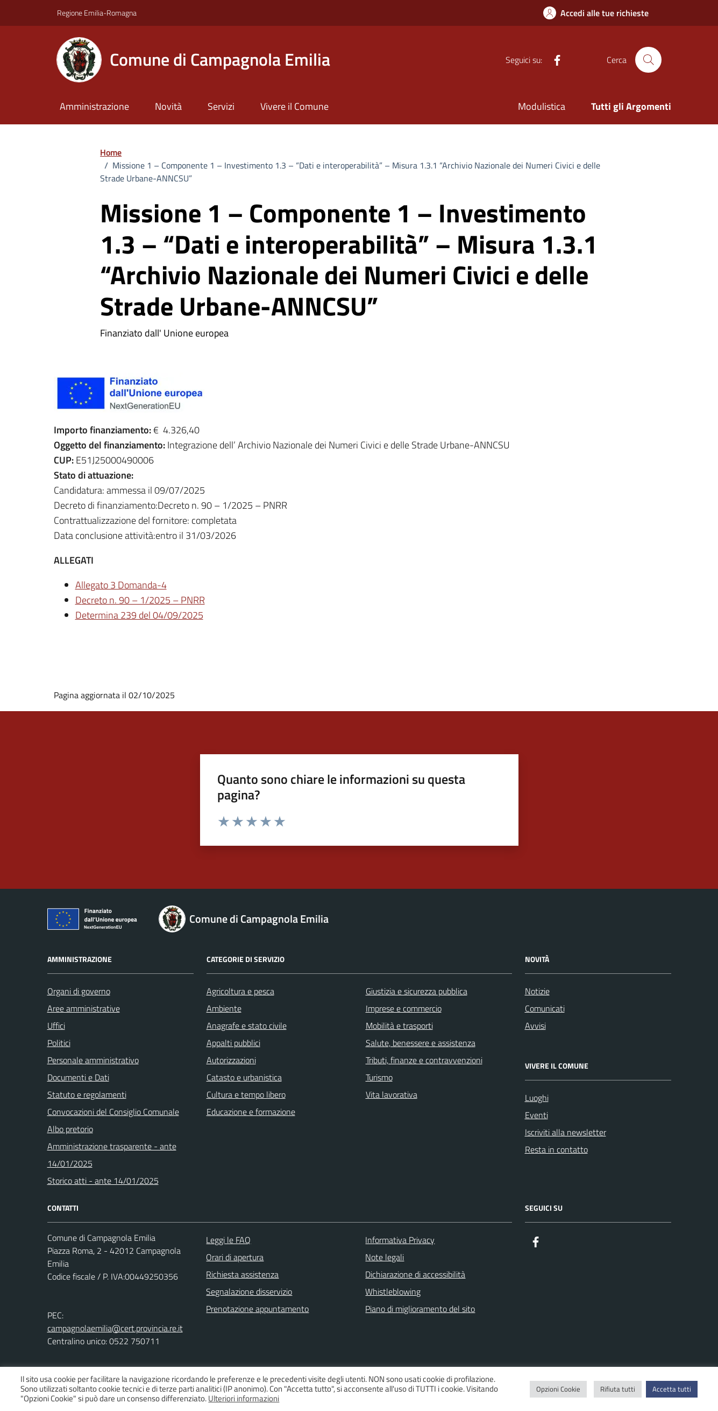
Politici (58, 1042)
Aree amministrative (83, 1008)
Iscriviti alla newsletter (565, 1132)
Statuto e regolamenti (86, 1094)
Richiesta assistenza (242, 1274)
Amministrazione (94, 106)
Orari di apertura (235, 1257)
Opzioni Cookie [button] (558, 1389)
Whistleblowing (393, 1291)
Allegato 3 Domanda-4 (121, 585)
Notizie (537, 991)
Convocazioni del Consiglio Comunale (113, 1111)
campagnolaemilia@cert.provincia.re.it (115, 1328)
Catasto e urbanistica (244, 1077)
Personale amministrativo (93, 1060)
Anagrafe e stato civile (247, 1025)
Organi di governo (78, 991)
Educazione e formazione (251, 1111)
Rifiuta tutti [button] (617, 1389)
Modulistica (541, 106)
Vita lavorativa (391, 1094)
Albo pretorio (70, 1128)
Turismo (379, 1077)
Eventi (536, 1114)
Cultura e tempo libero (246, 1094)
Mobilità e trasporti (399, 1025)
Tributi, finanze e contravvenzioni (424, 1060)
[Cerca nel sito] (648, 60)
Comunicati (545, 1008)
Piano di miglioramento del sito (420, 1308)
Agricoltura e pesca (240, 991)
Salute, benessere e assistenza (420, 1042)
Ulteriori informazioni (243, 1398)
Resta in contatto (556, 1149)
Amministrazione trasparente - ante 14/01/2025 (111, 1155)
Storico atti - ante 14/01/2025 (103, 1180)
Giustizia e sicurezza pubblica (416, 991)
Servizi (221, 106)
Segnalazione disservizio (249, 1291)
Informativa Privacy (400, 1239)
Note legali (384, 1257)
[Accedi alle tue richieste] (596, 13)
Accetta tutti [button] (671, 1389)
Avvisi (535, 1025)
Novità (168, 106)
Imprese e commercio (404, 1008)
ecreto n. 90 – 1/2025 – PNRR (143, 600)
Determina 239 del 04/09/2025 (139, 615)
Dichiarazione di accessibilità (415, 1274)
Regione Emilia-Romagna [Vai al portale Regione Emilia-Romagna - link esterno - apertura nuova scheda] (97, 12)
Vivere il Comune (294, 106)
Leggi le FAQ (228, 1239)
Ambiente (224, 1008)
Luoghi (537, 1097)
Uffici (56, 1025)
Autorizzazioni (231, 1060)
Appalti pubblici (233, 1042)
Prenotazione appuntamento (257, 1308)
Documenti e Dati (78, 1077)
